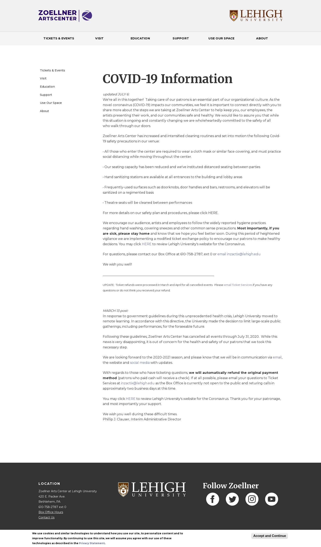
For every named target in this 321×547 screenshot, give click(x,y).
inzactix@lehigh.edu (138, 383)
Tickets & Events (58, 38)
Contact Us (46, 517)
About (262, 38)
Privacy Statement (92, 543)
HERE (146, 244)
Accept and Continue (269, 536)
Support (181, 38)
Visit (99, 38)
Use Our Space (221, 38)
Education (140, 38)
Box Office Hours (50, 512)
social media (140, 363)
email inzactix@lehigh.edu (239, 254)
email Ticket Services (238, 284)
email (277, 357)
